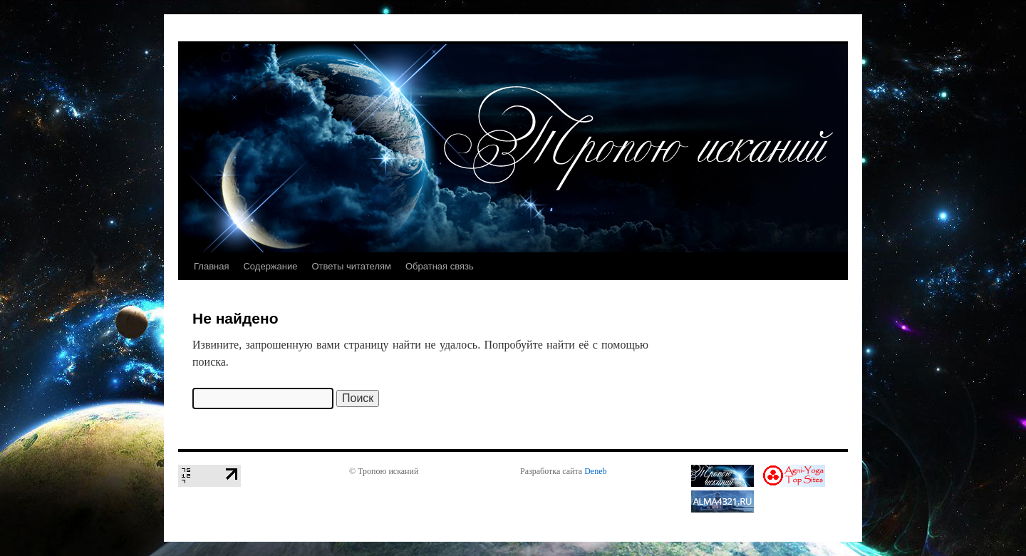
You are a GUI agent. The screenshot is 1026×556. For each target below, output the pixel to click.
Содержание (270, 266)
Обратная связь (439, 266)
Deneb (595, 471)
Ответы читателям (351, 266)
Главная (211, 266)
